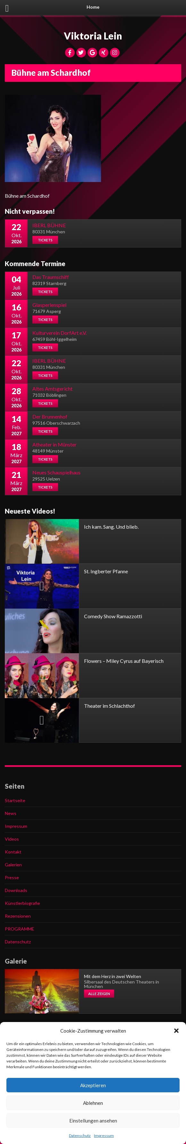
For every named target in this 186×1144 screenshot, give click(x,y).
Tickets (45, 240)
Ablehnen (93, 1103)
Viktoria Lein (93, 35)
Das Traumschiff (50, 277)
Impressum (104, 1135)
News (10, 813)
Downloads (16, 890)
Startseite (15, 800)
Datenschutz (80, 1135)
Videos (12, 839)
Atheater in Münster (54, 444)
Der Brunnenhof (49, 416)
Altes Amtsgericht (52, 389)
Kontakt (13, 851)
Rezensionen (18, 916)
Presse (12, 877)
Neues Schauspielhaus (56, 472)
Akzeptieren (93, 1085)
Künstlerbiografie (22, 903)
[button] (176, 1030)
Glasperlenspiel (49, 305)
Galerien (13, 864)
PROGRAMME (19, 929)
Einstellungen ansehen (93, 1120)
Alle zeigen (99, 994)
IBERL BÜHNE (49, 225)
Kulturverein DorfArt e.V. (59, 333)
